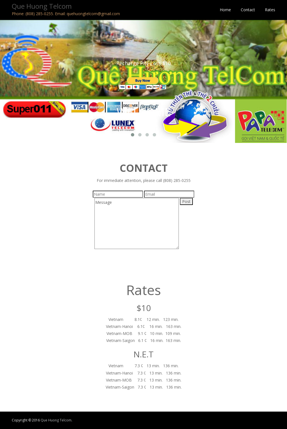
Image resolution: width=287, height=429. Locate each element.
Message (136, 223)
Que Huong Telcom (56, 420)
